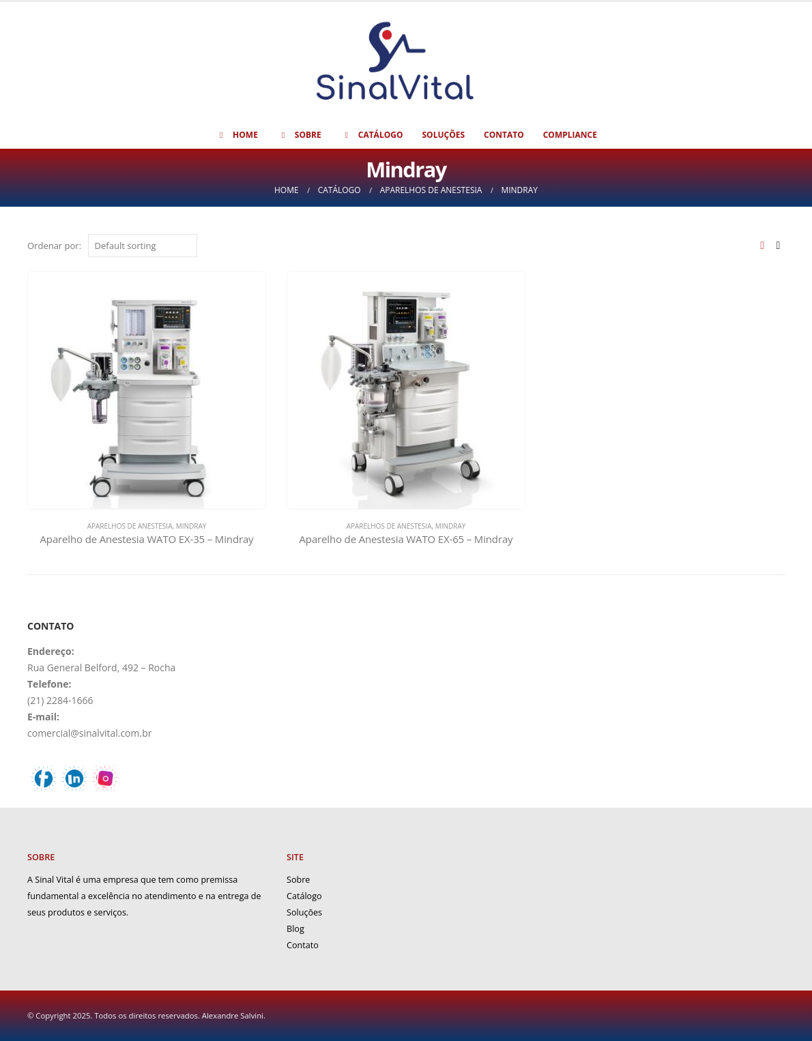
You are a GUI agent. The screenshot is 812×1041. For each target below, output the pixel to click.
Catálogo (371, 135)
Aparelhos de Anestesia (130, 526)
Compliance (570, 135)
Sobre (299, 135)
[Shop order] (142, 245)
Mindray (191, 526)
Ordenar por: (54, 245)
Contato (504, 135)
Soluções (443, 135)
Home (236, 135)
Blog (295, 929)
